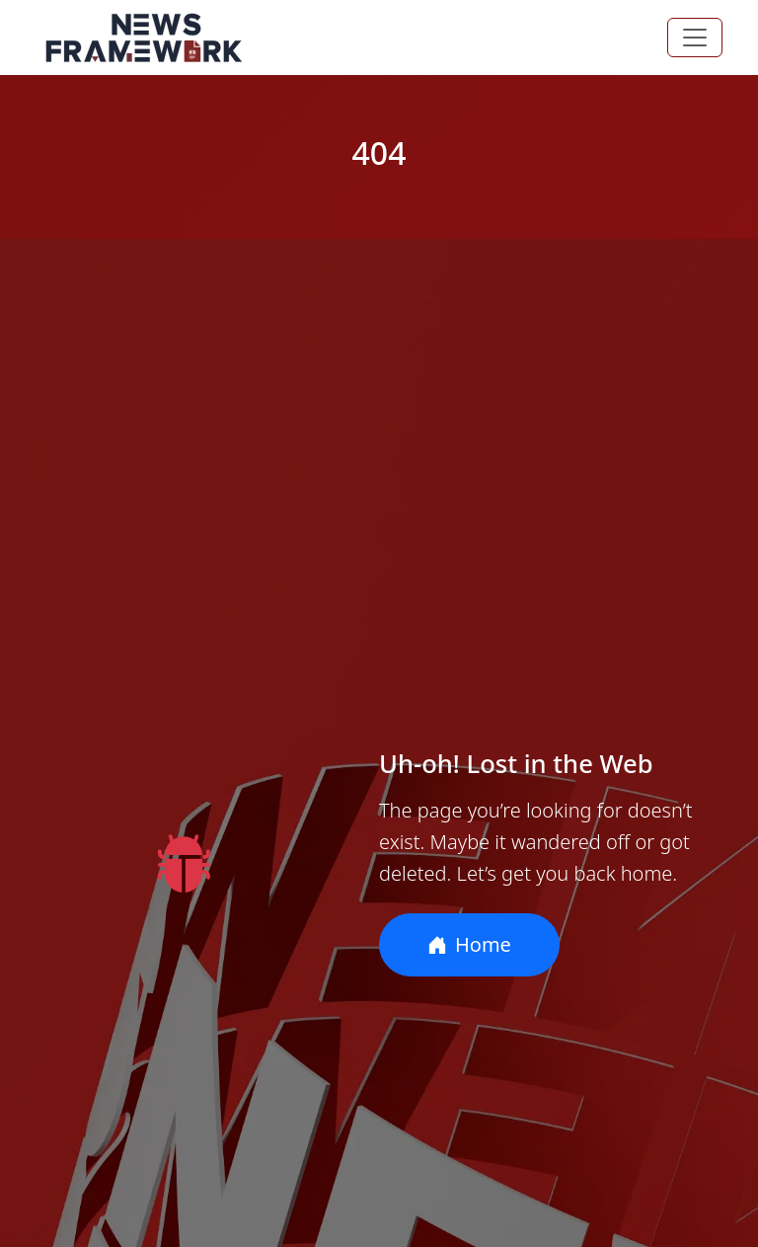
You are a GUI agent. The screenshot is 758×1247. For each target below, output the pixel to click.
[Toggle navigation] (694, 37)
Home (469, 944)
